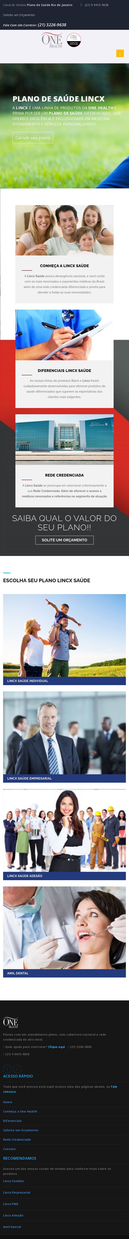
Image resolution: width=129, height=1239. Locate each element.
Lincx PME (10, 1204)
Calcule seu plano (32, 137)
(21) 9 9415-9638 (94, 5)
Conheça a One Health (20, 1111)
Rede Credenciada (17, 1139)
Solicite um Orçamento (19, 15)
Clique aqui (56, 1047)
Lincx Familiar (13, 1181)
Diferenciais (12, 1121)
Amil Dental (12, 1227)
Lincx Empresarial (16, 1192)
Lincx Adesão (13, 1215)
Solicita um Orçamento (20, 1130)
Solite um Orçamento (64, 540)
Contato (9, 1149)
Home (7, 1102)
